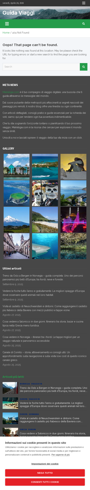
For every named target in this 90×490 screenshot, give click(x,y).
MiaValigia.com (11, 92)
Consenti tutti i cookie (45, 482)
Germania (34, 414)
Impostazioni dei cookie (45, 464)
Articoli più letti (13, 377)
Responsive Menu (83, 3)
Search (83, 67)
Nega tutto (45, 473)
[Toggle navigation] (7, 23)
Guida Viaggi (18, 13)
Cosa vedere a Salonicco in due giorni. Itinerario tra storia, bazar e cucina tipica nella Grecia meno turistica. (53, 435)
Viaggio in (36, 383)
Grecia (23, 429)
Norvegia (25, 383)
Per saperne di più (61, 454)
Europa (23, 399)
